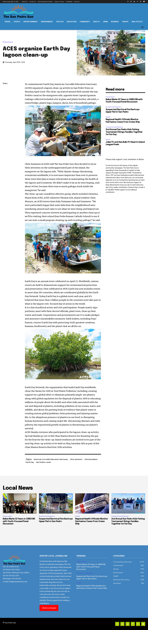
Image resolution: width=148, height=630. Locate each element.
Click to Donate (49, 608)
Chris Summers (76, 459)
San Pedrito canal (43, 462)
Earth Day (30, 462)
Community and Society (114, 127)
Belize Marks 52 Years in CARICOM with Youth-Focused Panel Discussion (19, 521)
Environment (8, 42)
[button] (142, 27)
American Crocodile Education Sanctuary (51, 459)
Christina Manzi (91, 459)
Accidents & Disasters (113, 107)
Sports (108, 139)
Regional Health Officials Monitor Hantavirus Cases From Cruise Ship (91, 521)
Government (110, 97)
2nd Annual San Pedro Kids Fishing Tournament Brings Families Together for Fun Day (124, 132)
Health (108, 117)
